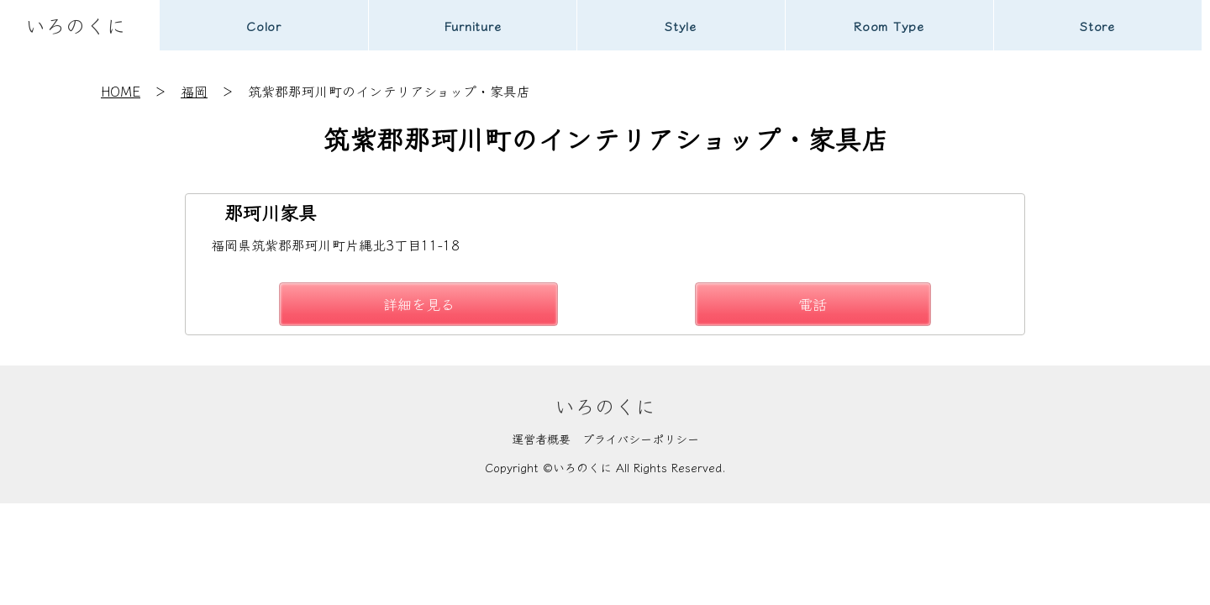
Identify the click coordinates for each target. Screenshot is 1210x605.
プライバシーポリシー (640, 438)
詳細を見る (419, 303)
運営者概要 (541, 438)
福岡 (194, 91)
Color (263, 25)
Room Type (889, 25)
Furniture (473, 25)
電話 (812, 303)
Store (1097, 25)
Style (681, 25)
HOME (120, 91)
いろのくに (75, 24)
